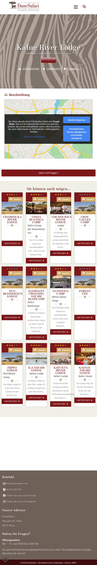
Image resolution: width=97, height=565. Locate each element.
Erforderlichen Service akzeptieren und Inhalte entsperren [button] (76, 133)
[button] (5, 559)
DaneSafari (31, 53)
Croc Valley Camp (85, 219)
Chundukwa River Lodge (62, 219)
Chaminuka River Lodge (12, 219)
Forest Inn (85, 292)
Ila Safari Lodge (36, 369)
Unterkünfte (45, 53)
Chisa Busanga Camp (36, 219)
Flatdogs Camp (61, 292)
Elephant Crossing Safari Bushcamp (36, 295)
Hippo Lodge (12, 369)
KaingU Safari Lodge (85, 370)
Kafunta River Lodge (61, 370)
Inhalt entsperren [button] (76, 119)
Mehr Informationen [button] (34, 136)
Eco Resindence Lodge (13, 293)
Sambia (73, 69)
